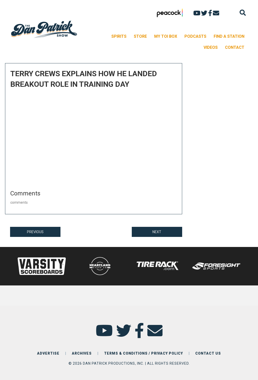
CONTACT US (208, 353)
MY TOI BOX (165, 36)
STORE (140, 36)
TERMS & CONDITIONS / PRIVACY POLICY (143, 353)
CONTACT (234, 47)
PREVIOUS (35, 232)
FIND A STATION (229, 36)
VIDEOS (211, 47)
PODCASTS (195, 36)
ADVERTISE (48, 353)
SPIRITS (118, 36)
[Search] (243, 13)
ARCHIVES (82, 353)
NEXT (156, 232)
